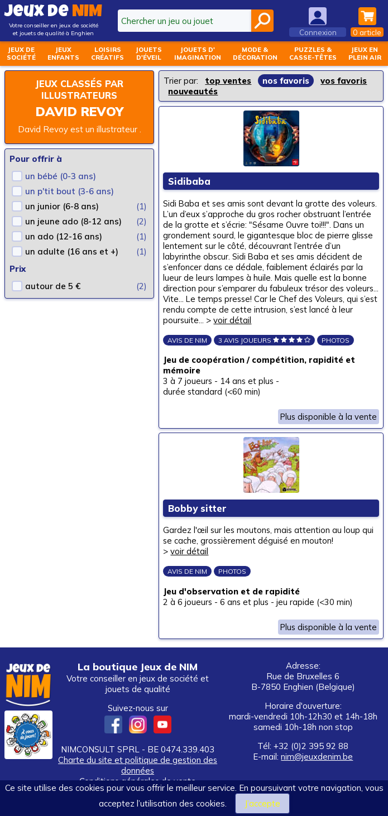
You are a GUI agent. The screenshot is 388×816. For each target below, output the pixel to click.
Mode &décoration (255, 53)
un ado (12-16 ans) (63, 236)
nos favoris (285, 80)
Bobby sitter (198, 512)
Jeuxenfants (63, 53)
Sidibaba (190, 182)
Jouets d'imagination (197, 53)
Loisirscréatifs (107, 53)
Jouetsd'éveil (149, 53)
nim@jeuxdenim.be (317, 762)
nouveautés (193, 91)
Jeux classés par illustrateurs (79, 89)
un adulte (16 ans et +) (71, 251)
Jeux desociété (21, 53)
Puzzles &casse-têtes (313, 53)
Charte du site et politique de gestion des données (138, 771)
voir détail (279, 321)
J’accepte (262, 803)
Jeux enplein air (364, 53)
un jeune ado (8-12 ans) (73, 221)
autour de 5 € (52, 286)
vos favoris (343, 80)
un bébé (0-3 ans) (60, 176)
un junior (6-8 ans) (62, 206)
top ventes (228, 80)
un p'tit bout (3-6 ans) (69, 191)
